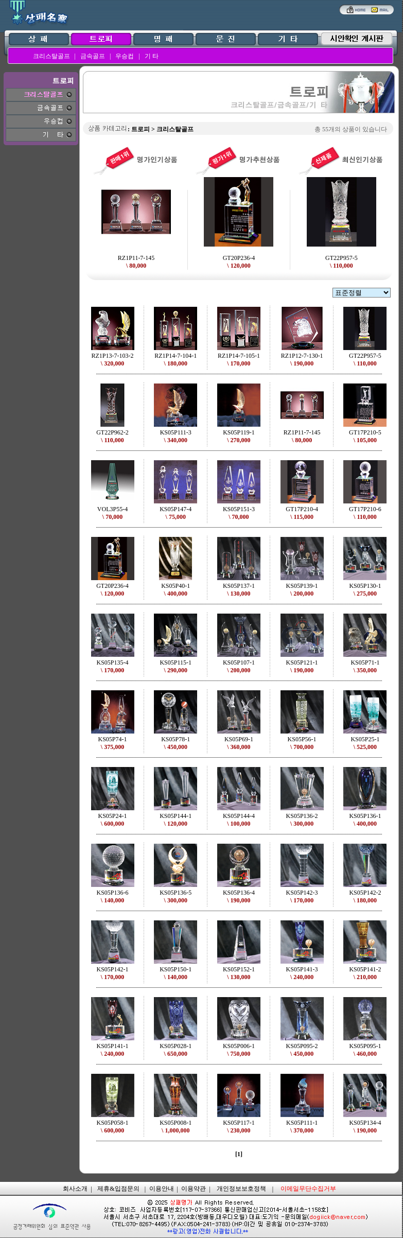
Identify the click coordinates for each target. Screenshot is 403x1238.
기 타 (152, 56)
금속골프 (92, 56)
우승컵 (124, 56)
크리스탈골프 (51, 56)
